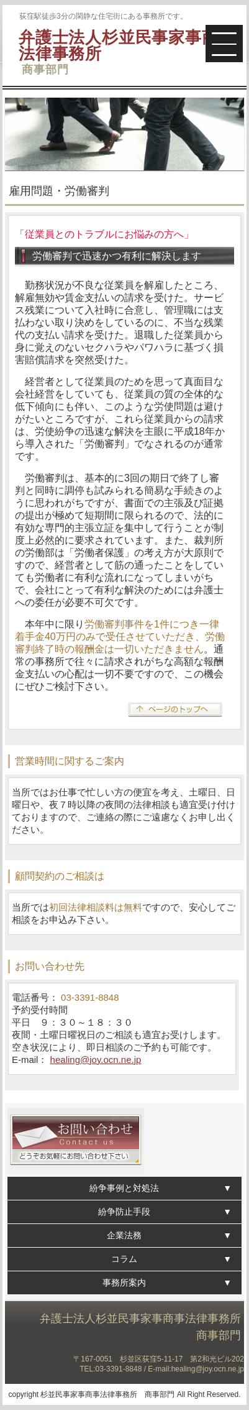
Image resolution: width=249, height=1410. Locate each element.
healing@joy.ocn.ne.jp (96, 1059)
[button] (224, 43)
